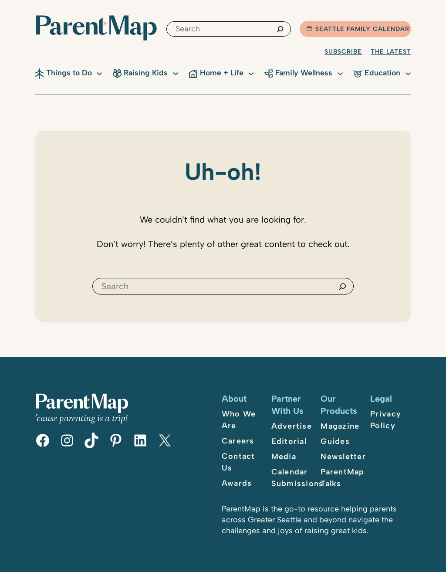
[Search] (280, 29)
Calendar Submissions (297, 477)
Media (283, 456)
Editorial (289, 441)
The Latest (391, 51)
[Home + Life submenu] (251, 73)
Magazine (340, 426)
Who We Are (239, 419)
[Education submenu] (408, 73)
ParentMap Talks (342, 477)
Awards (237, 483)
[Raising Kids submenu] (175, 73)
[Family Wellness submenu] (340, 73)
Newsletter (343, 456)
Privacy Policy (385, 419)
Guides (335, 441)
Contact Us (238, 462)
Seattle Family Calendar (358, 29)
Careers (238, 441)
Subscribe (343, 51)
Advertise (291, 426)
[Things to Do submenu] (99, 73)
